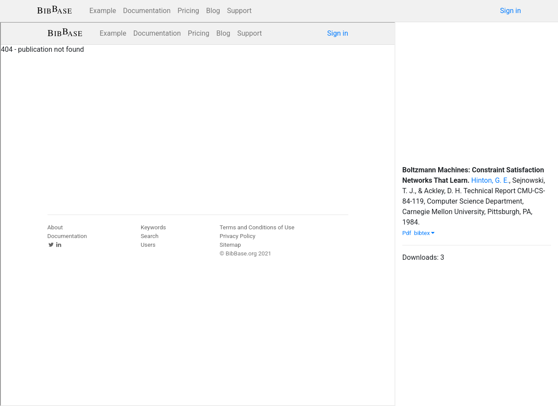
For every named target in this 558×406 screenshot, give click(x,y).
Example (102, 11)
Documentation (146, 11)
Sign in (510, 11)
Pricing (188, 11)
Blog (213, 11)
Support (239, 11)
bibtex (424, 233)
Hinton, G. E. (490, 180)
